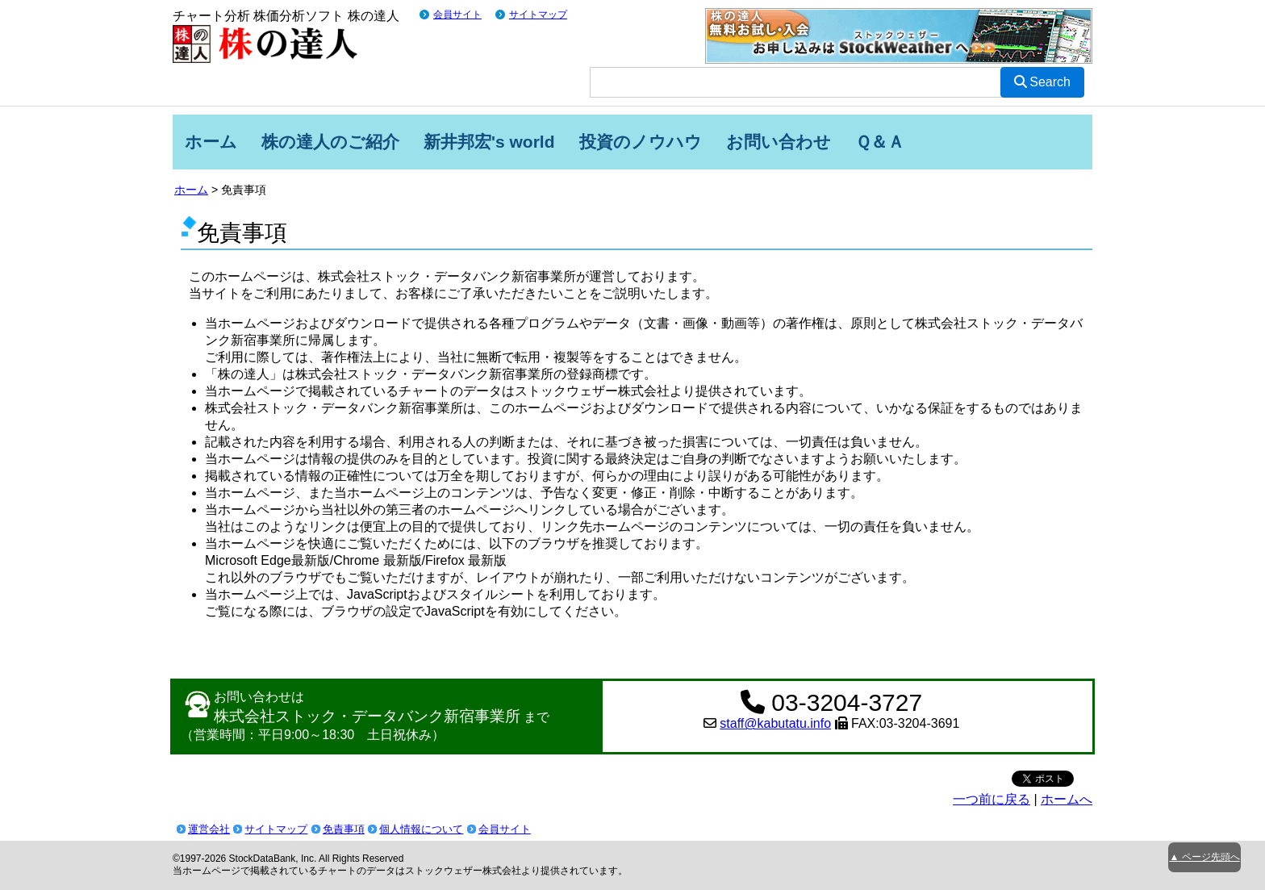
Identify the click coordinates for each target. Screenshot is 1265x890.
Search (1042, 82)
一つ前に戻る (991, 799)
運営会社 (209, 829)
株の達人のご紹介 (330, 141)
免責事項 (344, 829)
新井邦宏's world (489, 141)
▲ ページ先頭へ (1204, 857)
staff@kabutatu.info (775, 723)
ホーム (211, 141)
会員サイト (457, 14)
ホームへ (1066, 799)
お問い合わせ (778, 141)
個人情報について (421, 829)
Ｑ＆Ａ (879, 141)
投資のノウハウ (640, 141)
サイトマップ (538, 14)
